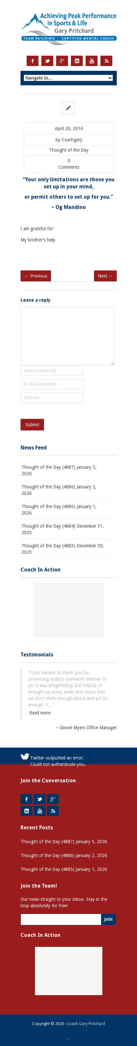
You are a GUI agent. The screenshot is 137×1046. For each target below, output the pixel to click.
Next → (105, 275)
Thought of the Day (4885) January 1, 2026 (59, 509)
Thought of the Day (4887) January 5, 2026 (59, 470)
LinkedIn (77, 61)
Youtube (92, 61)
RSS (106, 61)
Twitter (47, 61)
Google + (62, 61)
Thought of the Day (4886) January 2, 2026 (59, 490)
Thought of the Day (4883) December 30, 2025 (62, 549)
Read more (39, 712)
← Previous (35, 275)
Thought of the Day (69, 150)
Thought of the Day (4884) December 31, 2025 (62, 529)
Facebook (33, 61)
